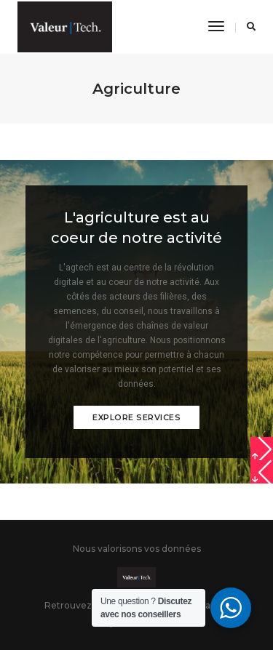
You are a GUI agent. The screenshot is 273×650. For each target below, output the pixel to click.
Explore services (136, 417)
